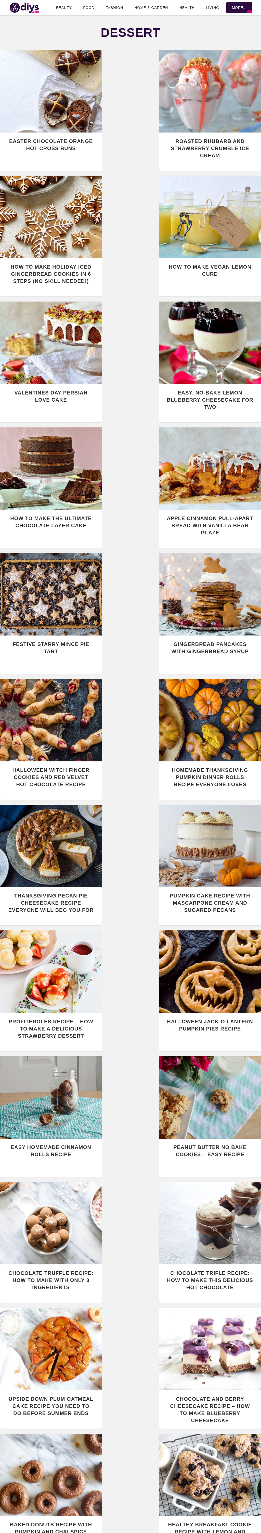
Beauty (64, 8)
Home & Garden (151, 8)
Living (212, 8)
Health (187, 8)
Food (88, 8)
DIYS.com (24, 8)
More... (239, 8)
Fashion (114, 8)
